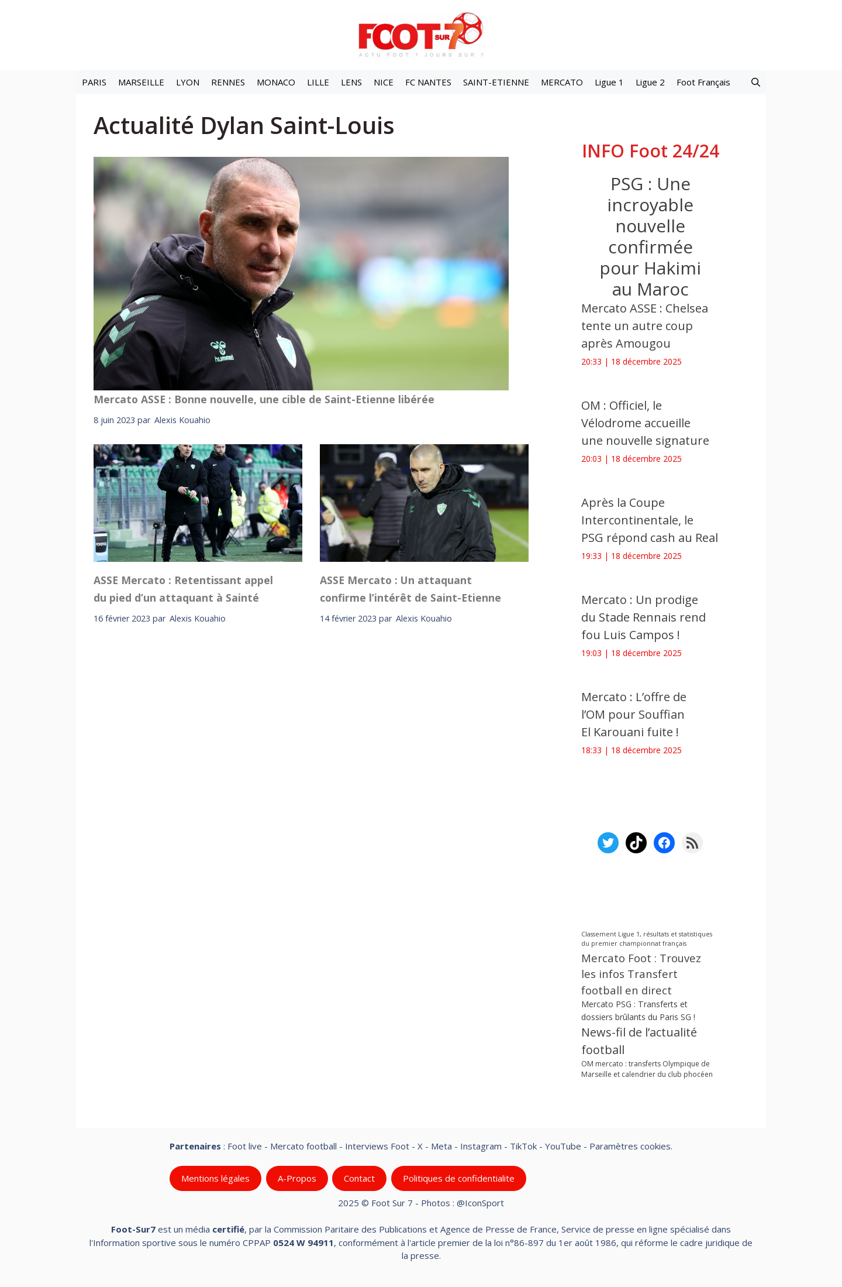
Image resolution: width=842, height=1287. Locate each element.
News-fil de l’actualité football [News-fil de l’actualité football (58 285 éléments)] (639, 1041)
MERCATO (562, 82)
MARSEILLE (141, 82)
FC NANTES (428, 82)
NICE (384, 82)
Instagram (481, 1146)
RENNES (228, 82)
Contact (359, 1178)
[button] (756, 82)
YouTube (563, 1146)
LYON (187, 82)
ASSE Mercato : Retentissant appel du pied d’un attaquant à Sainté (183, 589)
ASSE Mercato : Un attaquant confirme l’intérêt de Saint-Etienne (410, 589)
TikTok (523, 1146)
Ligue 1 (609, 82)
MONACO (276, 82)
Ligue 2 (650, 82)
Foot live (244, 1146)
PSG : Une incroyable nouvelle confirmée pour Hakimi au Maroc (650, 236)
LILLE (318, 82)
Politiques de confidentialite (459, 1178)
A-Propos (297, 1178)
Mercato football (303, 1146)
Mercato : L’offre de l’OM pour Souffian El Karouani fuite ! (633, 714)
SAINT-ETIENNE (496, 82)
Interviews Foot (377, 1146)
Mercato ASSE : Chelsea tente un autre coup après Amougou (644, 325)
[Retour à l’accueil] (421, 34)
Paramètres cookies (630, 1146)
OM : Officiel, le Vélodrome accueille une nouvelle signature (645, 422)
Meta (441, 1146)
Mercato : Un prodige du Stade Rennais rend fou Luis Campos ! (643, 617)
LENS (351, 82)
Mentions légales (215, 1178)
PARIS (94, 82)
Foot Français (703, 82)
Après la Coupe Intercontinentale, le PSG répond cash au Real (649, 520)
